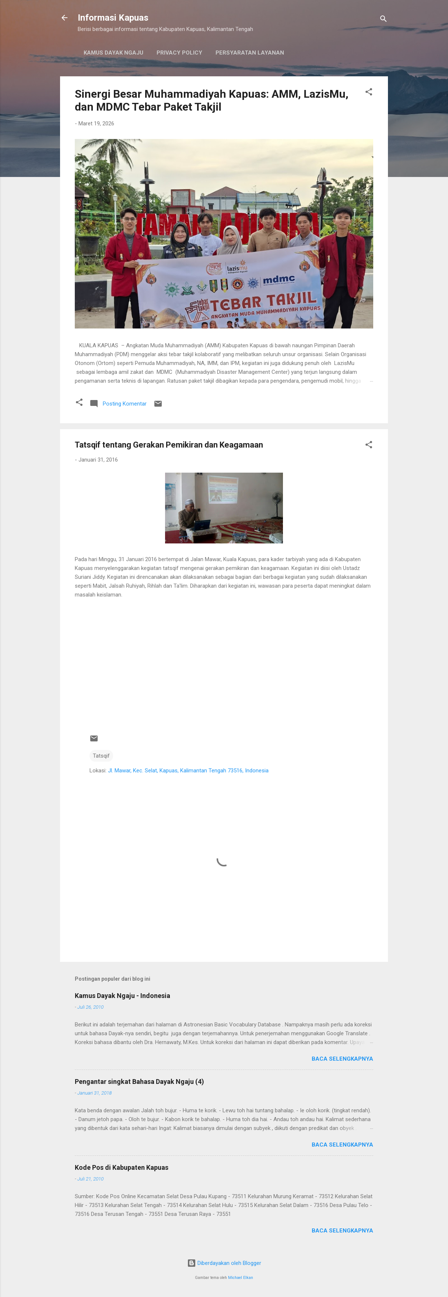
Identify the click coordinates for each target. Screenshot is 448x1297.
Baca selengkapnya (342, 1059)
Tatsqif (101, 755)
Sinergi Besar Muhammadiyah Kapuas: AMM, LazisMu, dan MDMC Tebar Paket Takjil (212, 100)
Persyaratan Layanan (250, 52)
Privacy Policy (179, 52)
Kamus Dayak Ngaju (113, 52)
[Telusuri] (383, 20)
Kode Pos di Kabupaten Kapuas (121, 1167)
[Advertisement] (224, 668)
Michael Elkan (240, 1277)
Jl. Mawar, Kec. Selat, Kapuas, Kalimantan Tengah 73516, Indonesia (188, 770)
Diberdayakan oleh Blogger (224, 1263)
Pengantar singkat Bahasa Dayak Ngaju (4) (139, 1081)
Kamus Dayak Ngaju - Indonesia (122, 995)
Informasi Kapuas (113, 18)
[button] (368, 93)
